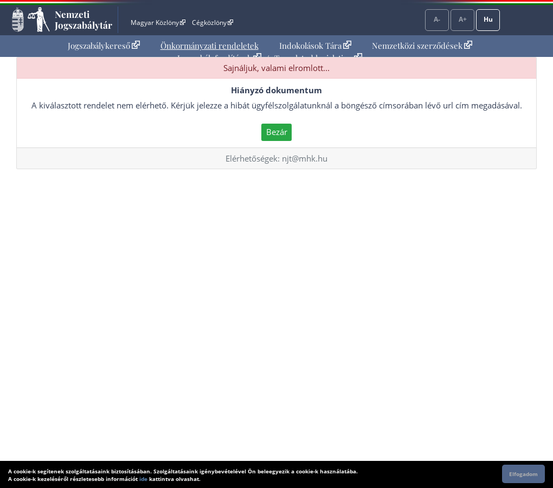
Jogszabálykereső (104, 45)
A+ (463, 19)
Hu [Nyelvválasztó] (488, 19)
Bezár (276, 131)
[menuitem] (104, 46)
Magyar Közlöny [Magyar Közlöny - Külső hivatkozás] (158, 22)
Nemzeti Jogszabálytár (83, 19)
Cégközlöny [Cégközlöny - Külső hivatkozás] (212, 22)
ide (143, 479)
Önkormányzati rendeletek (209, 45)
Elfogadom (523, 474)
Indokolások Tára (315, 45)
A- (437, 19)
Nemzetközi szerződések (422, 45)
